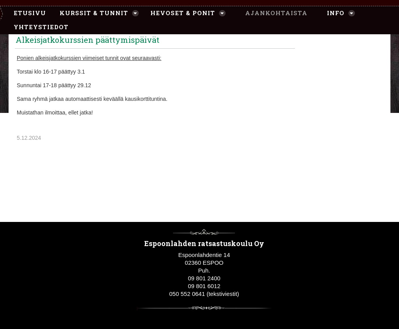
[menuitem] (26, 13)
